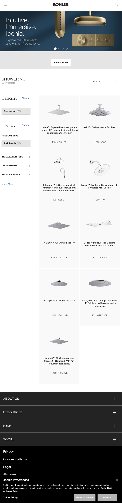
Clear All (26, 125)
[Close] (116, 480)
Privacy (8, 451)
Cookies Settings (15, 459)
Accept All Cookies (85, 498)
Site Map (9, 474)
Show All (26, 98)
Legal (7, 467)
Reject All (107, 498)
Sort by (96, 81)
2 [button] (59, 48)
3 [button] (63, 48)
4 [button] (67, 48)
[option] (61, 40)
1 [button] (55, 48)
